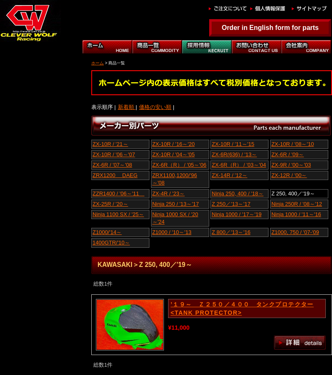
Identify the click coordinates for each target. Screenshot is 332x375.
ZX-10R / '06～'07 (114, 154)
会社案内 (306, 47)
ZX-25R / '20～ (110, 204)
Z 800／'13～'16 (231, 232)
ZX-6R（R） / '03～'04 (239, 165)
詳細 (300, 343)
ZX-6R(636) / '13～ (234, 154)
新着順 (127, 107)
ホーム (107, 47)
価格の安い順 (155, 107)
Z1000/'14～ (107, 232)
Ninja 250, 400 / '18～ (238, 193)
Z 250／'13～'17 (231, 204)
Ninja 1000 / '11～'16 (296, 214)
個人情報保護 (269, 8)
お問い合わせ (256, 47)
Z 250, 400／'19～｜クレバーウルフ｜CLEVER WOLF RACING (28, 21)
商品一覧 (157, 47)
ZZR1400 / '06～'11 (118, 193)
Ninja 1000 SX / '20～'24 (175, 218)
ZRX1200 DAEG (115, 175)
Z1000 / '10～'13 (172, 232)
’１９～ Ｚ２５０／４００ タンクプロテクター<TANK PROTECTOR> (242, 308)
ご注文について (227, 8)
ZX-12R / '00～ (289, 175)
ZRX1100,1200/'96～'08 (174, 179)
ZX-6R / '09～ (287, 154)
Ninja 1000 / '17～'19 (236, 214)
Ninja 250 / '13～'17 (175, 204)
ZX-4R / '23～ (168, 193)
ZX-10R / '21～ (110, 144)
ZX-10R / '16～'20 (173, 144)
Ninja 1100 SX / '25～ (118, 214)
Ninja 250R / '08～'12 (296, 204)
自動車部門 (207, 47)
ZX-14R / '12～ (229, 175)
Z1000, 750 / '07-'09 (295, 232)
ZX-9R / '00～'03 (291, 165)
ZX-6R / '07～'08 (112, 165)
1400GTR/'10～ (111, 242)
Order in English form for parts (270, 27)
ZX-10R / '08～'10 (292, 144)
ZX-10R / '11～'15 (233, 144)
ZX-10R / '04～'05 (173, 154)
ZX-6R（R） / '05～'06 (179, 165)
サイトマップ (310, 8)
